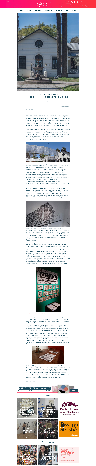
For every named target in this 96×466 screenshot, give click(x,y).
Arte (67, 10)
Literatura (38, 10)
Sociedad (74, 10)
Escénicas (59, 10)
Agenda (21, 10)
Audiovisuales (48, 10)
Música (29, 10)
